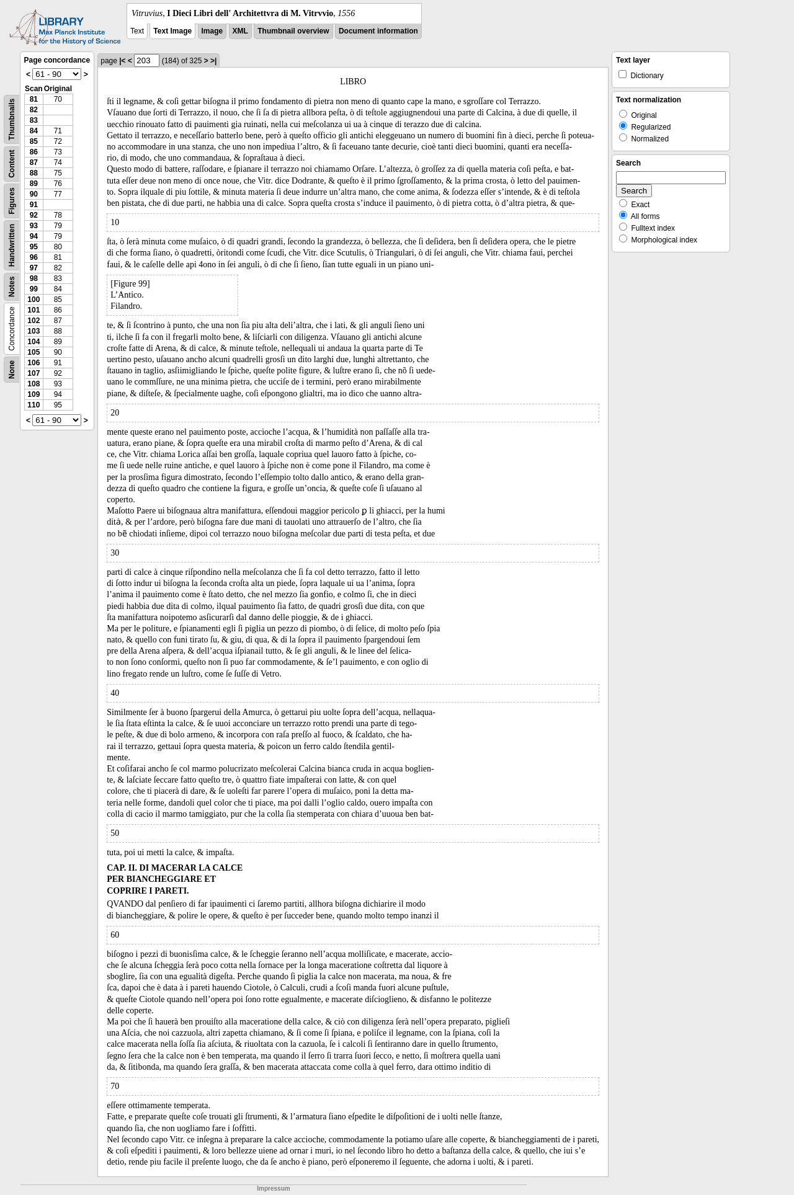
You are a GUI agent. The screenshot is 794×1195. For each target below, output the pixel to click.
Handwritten (11, 245)
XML (240, 31)
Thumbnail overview (293, 31)
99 (34, 289)
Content (11, 164)
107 (33, 373)
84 (34, 131)
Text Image (172, 31)
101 (33, 310)
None (11, 369)
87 (34, 162)
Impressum (273, 1188)
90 (34, 194)
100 (33, 299)
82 (34, 109)
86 (34, 152)
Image (212, 31)
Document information (378, 31)
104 (33, 341)
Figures (11, 200)
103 (33, 331)
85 (34, 141)
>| (213, 60)
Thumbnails (11, 119)
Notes (11, 287)
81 (34, 99)
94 (34, 236)
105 (33, 352)
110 (33, 405)
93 (34, 225)
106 (33, 362)
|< (122, 60)
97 (34, 268)
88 (34, 173)
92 (34, 215)
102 (33, 320)
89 (34, 183)
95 (34, 246)
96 (34, 257)
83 (34, 120)
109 (33, 394)
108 (33, 384)
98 (34, 278)
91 (34, 204)
